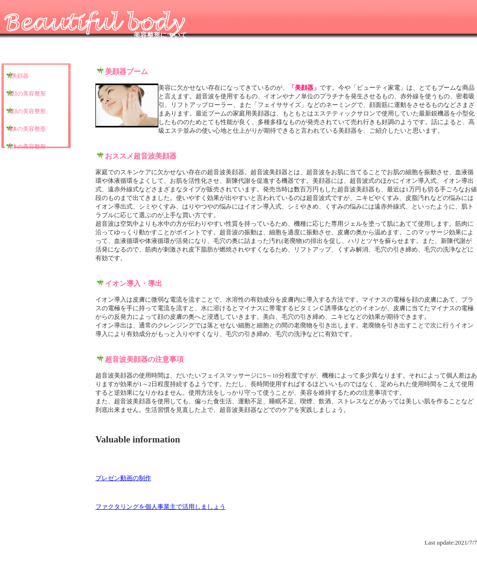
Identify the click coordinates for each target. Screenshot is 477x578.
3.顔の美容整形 (26, 111)
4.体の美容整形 (26, 129)
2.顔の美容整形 (26, 93)
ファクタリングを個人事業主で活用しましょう (160, 506)
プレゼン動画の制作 (123, 478)
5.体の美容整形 (26, 146)
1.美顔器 (18, 76)
